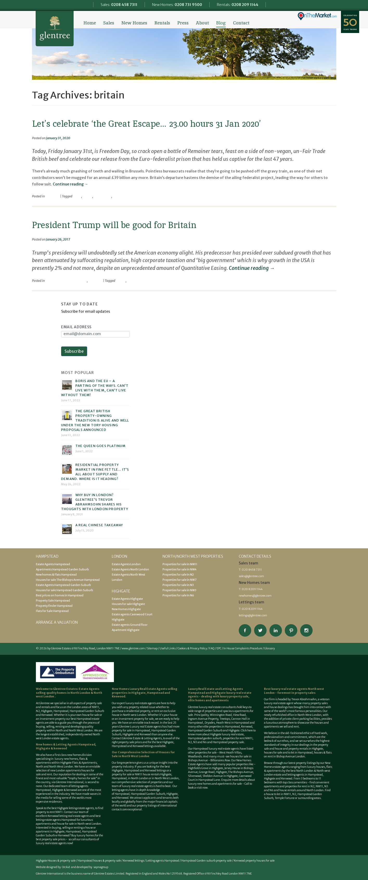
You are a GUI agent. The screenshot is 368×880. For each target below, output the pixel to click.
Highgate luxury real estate (227, 734)
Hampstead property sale (228, 742)
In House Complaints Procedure (242, 648)
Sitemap (152, 648)
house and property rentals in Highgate (299, 748)
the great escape (124, 196)
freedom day (102, 196)
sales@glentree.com (251, 576)
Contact (241, 23)
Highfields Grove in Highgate (205, 768)
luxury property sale (234, 696)
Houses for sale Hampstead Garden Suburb (64, 590)
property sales (305, 693)
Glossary (269, 648)
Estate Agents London (126, 564)
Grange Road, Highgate (212, 772)
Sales (108, 23)
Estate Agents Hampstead (53, 564)
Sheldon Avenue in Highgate (220, 776)
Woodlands (195, 756)
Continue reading (70, 184)
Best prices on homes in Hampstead (59, 595)
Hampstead (61, 711)
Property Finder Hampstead (54, 606)
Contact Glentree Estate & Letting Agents (137, 738)
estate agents (148, 703)
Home (89, 23)
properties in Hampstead (224, 726)
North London (80, 693)
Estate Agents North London (130, 569)
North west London (89, 823)
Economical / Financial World (66, 281)
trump (131, 281)
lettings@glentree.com (253, 615)
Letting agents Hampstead (162, 860)
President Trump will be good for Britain (114, 225)
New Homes (134, 23)
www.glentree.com (133, 648)
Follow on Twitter (260, 630)
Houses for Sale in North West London (143, 754)
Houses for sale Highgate (128, 604)
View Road (239, 715)
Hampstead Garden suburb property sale (206, 860)
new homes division (79, 755)
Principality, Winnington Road (213, 715)
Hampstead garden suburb (205, 738)
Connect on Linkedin (275, 630)
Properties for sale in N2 (178, 574)
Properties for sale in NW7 (179, 580)
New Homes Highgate (126, 609)
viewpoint (52, 196)
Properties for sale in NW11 (180, 564)
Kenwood (63, 835)
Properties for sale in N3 (178, 585)
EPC (219, 648)
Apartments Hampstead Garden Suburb (62, 569)
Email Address (76, 327)
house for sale (90, 715)
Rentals (162, 23)
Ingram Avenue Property (203, 719)
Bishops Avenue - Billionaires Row (209, 760)
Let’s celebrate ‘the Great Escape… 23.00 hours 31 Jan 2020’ (146, 123)
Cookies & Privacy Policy (192, 648)
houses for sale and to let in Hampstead (288, 752)
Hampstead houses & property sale (99, 860)
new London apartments (65, 770)
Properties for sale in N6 (178, 595)
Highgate (46, 711)
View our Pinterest (291, 630)
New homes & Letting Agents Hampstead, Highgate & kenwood (66, 746)
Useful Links (168, 648)
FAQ (212, 648)
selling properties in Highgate (144, 691)
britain (87, 196)
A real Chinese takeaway (99, 525)
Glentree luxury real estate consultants (212, 707)
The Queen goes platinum (100, 446)
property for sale (144, 719)
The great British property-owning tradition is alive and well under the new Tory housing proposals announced (95, 420)
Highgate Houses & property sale (56, 860)
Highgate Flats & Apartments (78, 762)
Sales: (119, 4)
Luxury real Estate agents (146, 726)
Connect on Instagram (306, 630)
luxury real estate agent (278, 703)
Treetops (224, 719)
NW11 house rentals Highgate (153, 774)
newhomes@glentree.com (255, 595)
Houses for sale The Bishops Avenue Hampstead (68, 580)
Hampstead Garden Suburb (87, 711)
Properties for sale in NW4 (180, 569)
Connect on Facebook (245, 630)
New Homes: (177, 4)
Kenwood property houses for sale (254, 860)
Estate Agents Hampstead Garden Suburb (63, 585)
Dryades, (210, 722)
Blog (221, 23)
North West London (167, 778)
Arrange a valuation (57, 622)
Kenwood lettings (133, 860)
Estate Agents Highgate (127, 599)
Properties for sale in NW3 (179, 590)
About (202, 23)
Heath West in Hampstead (232, 722)
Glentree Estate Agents (55, 28)
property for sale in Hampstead (131, 730)
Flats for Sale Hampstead (52, 611)
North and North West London (74, 730)
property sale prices (130, 742)
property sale (94, 703)
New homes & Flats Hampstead (56, 574)
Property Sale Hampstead (53, 600)
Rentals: (237, 4)
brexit (77, 196)
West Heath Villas (230, 752)
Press (183, 23)
